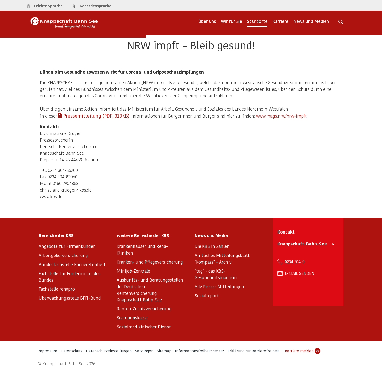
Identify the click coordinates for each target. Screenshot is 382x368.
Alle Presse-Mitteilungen (219, 286)
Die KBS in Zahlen (212, 246)
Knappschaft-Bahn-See (302, 243)
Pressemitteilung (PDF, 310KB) (96, 116)
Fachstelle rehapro (57, 288)
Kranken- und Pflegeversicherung (150, 261)
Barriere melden (302, 351)
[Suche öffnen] (340, 23)
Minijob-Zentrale (133, 270)
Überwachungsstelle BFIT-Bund (70, 297)
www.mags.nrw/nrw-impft (281, 115)
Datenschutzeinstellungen (109, 350)
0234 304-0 (295, 261)
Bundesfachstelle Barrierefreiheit (72, 264)
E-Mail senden (299, 273)
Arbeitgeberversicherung (63, 255)
